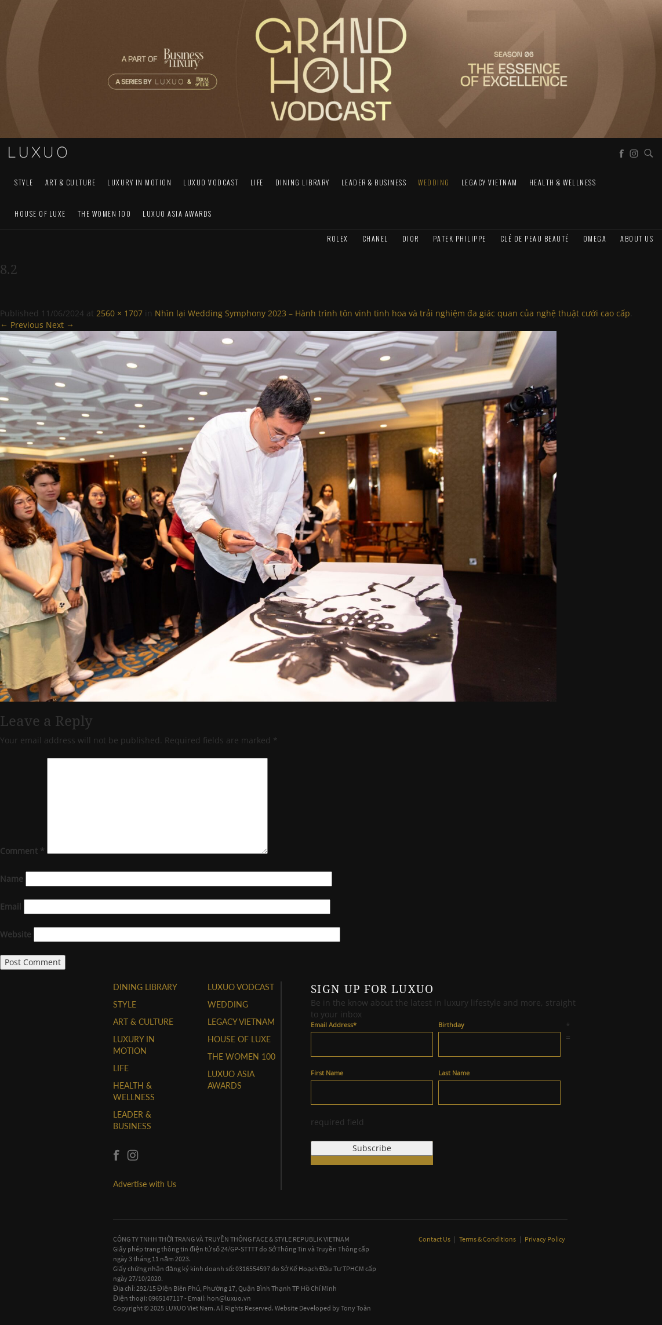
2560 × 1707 (119, 313)
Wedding (434, 182)
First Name (327, 1072)
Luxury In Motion (139, 182)
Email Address (334, 1024)
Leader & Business (374, 182)
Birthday (451, 1024)
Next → (60, 324)
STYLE (24, 182)
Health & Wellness (562, 182)
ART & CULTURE (70, 182)
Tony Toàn (356, 1308)
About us (636, 238)
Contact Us (435, 1239)
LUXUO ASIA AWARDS (177, 213)
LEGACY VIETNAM (489, 182)
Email (10, 906)
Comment (22, 850)
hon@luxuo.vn (229, 1298)
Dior (410, 238)
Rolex (337, 238)
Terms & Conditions (488, 1239)
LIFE (257, 182)
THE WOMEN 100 (105, 213)
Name (11, 878)
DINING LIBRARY (302, 182)
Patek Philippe (459, 238)
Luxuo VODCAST (211, 182)
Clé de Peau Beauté (534, 238)
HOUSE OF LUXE (40, 213)
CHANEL (375, 238)
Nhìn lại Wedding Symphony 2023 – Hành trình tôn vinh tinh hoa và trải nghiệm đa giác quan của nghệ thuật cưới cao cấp (392, 313)
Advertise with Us (144, 1184)
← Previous (21, 324)
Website (15, 934)
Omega (595, 238)
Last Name (454, 1072)
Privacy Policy (545, 1239)
